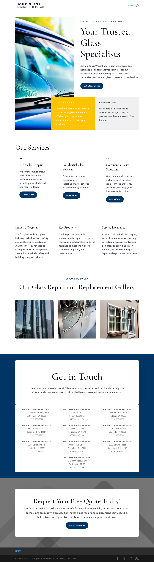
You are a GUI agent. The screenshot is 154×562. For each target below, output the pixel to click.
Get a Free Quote (92, 86)
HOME (130, 5)
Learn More (28, 194)
